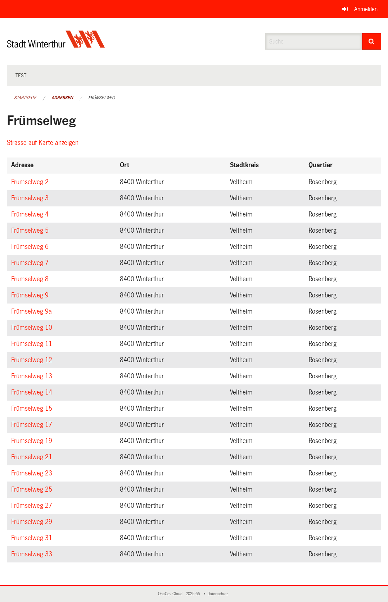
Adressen (62, 97)
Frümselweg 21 (32, 457)
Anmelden (366, 9)
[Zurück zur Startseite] (56, 45)
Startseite (25, 97)
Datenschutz (218, 594)
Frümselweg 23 (32, 473)
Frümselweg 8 (31, 279)
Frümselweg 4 (31, 214)
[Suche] (372, 41)
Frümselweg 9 (31, 295)
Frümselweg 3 (31, 198)
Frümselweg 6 (31, 246)
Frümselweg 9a (32, 311)
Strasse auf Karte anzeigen (44, 142)
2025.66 (193, 594)
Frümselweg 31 (32, 538)
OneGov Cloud (171, 594)
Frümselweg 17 (32, 424)
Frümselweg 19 (32, 440)
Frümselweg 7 (31, 262)
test (20, 75)
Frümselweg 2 (31, 182)
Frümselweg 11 (32, 343)
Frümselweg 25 (32, 489)
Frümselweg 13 (32, 376)
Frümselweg (101, 97)
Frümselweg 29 (32, 521)
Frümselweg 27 (32, 505)
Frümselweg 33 (32, 554)
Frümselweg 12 (32, 360)
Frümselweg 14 (32, 392)
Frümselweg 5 (31, 230)
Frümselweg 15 (32, 408)
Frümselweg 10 (32, 327)
